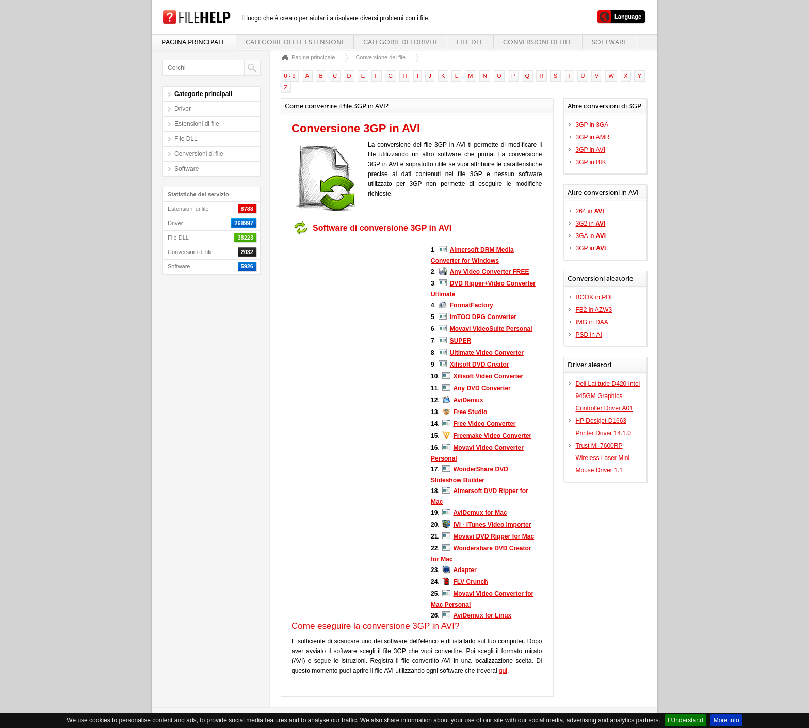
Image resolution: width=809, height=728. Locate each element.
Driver (182, 109)
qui (503, 670)
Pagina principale (193, 42)
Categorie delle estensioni (295, 42)
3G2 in (591, 223)
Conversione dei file (380, 57)
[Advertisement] (356, 303)
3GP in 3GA (592, 125)
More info (726, 720)
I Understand (685, 720)
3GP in (591, 248)
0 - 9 (290, 76)
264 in (590, 211)
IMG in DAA (592, 322)
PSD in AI (589, 334)
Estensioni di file (196, 124)
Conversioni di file (537, 42)
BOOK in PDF (595, 297)
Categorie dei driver (400, 42)
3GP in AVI (591, 149)
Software (609, 42)
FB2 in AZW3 (594, 309)
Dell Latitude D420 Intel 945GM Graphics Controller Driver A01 (608, 396)
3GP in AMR (593, 137)
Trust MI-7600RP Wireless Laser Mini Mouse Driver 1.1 (603, 458)
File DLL (470, 42)
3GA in (591, 236)
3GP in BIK (591, 162)
